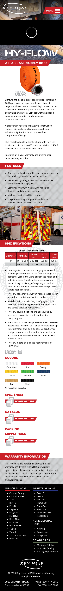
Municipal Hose (15, 488)
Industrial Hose (44, 488)
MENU (53, 11)
